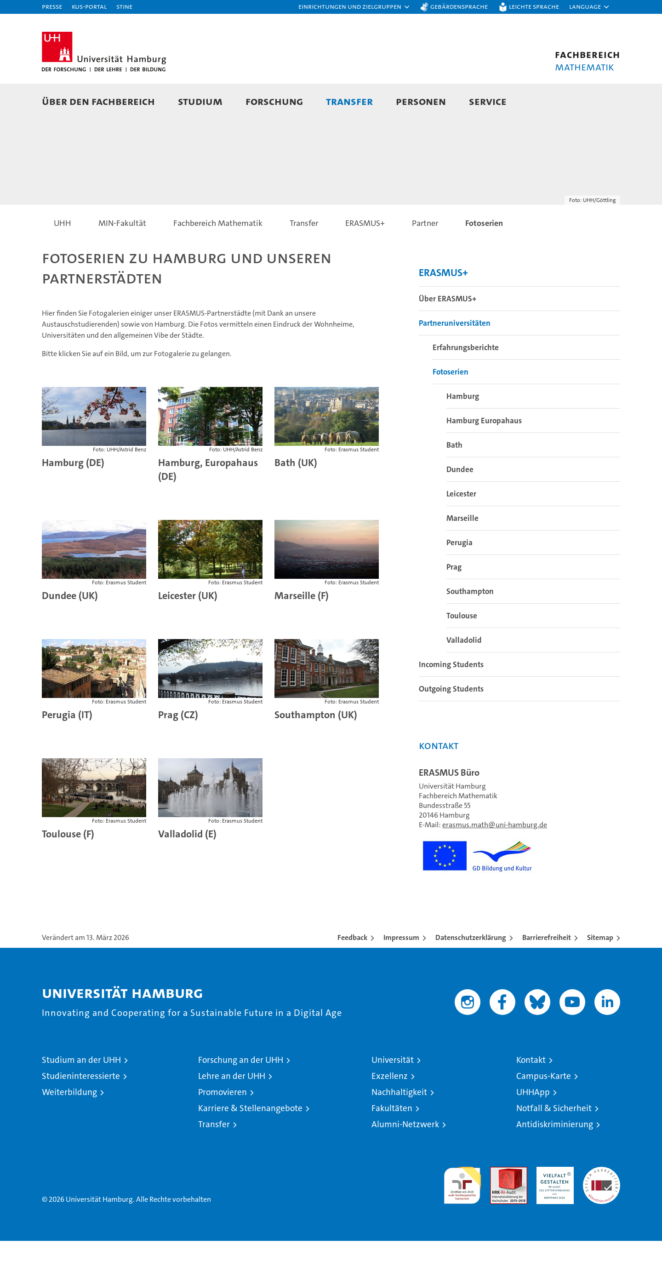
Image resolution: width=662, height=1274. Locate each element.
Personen (421, 101)
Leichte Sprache (534, 6)
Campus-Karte (543, 1109)
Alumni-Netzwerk (405, 1157)
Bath (454, 478)
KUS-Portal (89, 6)
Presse (52, 6)
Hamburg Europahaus (484, 454)
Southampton (470, 624)
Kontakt (531, 1093)
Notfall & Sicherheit (554, 1141)
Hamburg (462, 429)
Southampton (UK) (315, 748)
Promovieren (222, 1125)
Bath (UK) (295, 495)
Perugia (459, 576)
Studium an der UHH (81, 1093)
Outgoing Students (451, 722)
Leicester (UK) (187, 628)
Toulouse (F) (68, 867)
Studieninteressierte (81, 1109)
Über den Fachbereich (98, 101)
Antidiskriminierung (554, 1157)
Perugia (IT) (67, 748)
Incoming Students (451, 697)
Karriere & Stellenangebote (250, 1141)
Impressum (401, 970)
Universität (392, 1093)
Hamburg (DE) (73, 495)
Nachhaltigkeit (399, 1125)
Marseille (462, 551)
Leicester (461, 527)
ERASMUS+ (443, 305)
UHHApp (533, 1125)
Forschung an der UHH (240, 1093)
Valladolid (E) (187, 867)
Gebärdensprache (459, 6)
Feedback (352, 970)
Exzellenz (389, 1109)
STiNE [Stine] (124, 6)
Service (488, 101)
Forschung (274, 101)
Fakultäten (391, 1141)
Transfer (349, 101)
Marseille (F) (301, 628)
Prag (454, 600)
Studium (200, 101)
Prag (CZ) (178, 748)
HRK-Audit (552, 1205)
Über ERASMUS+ (447, 332)
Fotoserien (450, 405)
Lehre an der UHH (231, 1109)
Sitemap (600, 970)
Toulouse (461, 649)
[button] (354, 7)
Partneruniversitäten (455, 356)
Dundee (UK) (70, 628)
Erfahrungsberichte (466, 380)
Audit (499, 1205)
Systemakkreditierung (601, 1205)
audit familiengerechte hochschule (462, 1214)
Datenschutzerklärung (470, 970)
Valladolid (464, 673)
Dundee (460, 502)
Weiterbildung (69, 1125)
